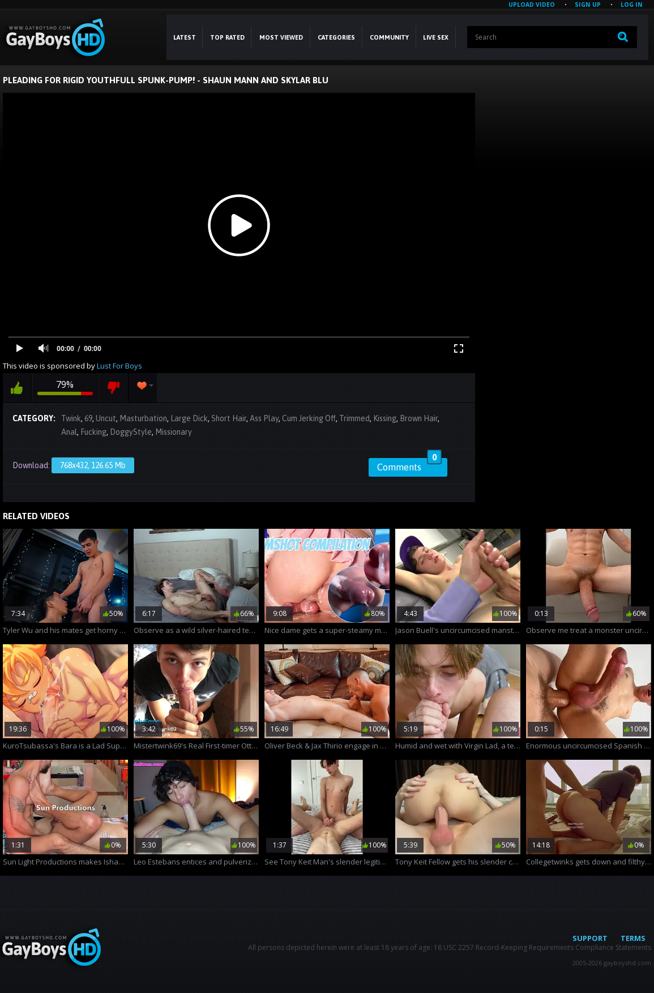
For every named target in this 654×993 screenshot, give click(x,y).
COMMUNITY (389, 37)
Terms (633, 938)
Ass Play (264, 418)
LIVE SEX (435, 37)
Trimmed (354, 418)
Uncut (106, 418)
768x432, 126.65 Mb (93, 465)
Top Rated (227, 37)
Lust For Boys (119, 366)
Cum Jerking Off (309, 418)
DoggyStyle (131, 431)
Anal (69, 431)
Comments (409, 465)
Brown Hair (419, 418)
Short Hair (228, 418)
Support (590, 938)
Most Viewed (281, 37)
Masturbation (143, 418)
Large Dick (189, 418)
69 (88, 418)
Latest (184, 37)
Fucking (93, 431)
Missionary (173, 431)
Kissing (384, 418)
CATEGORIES (336, 37)
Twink (71, 418)
